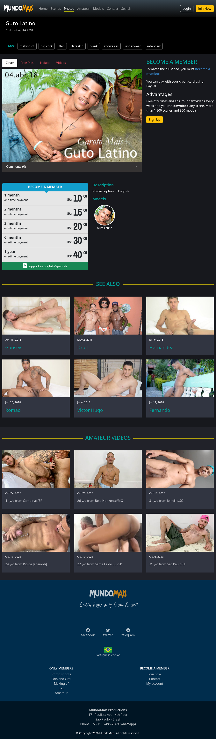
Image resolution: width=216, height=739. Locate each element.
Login (187, 8)
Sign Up (154, 119)
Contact (112, 8)
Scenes (56, 8)
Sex (61, 688)
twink (94, 46)
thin (62, 46)
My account (154, 683)
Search (126, 8)
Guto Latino (104, 228)
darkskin (77, 46)
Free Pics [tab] (27, 63)
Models (98, 8)
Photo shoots (61, 674)
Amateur (83, 8)
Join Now (204, 8)
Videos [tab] (61, 63)
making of (27, 46)
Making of (61, 683)
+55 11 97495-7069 (105, 724)
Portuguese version (108, 655)
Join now (154, 674)
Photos (69, 8)
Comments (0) (16, 166)
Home (43, 8)
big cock (47, 46)
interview (154, 46)
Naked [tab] (45, 63)
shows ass (111, 46)
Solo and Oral (61, 679)
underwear (133, 46)
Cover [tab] (10, 63)
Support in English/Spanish (45, 265)
